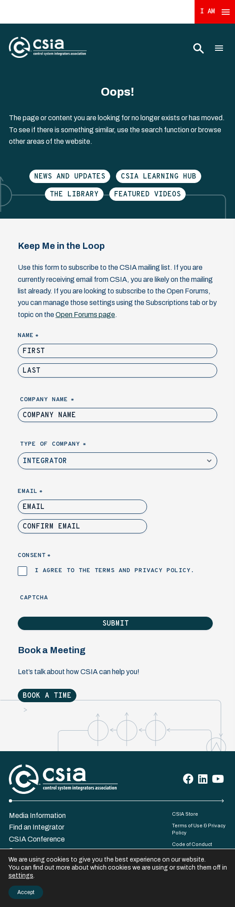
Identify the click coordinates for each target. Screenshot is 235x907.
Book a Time (47, 695)
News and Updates (69, 176)
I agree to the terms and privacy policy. (115, 570)
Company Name (62, 400)
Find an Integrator (36, 827)
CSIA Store (185, 814)
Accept (25, 892)
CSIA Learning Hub (158, 176)
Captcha (34, 598)
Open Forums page (85, 314)
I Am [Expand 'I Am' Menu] (215, 12)
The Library (74, 194)
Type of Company (68, 444)
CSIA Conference (37, 839)
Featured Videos (147, 194)
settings (20, 875)
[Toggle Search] (198, 48)
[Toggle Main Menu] (219, 48)
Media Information (37, 815)
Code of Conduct (192, 844)
